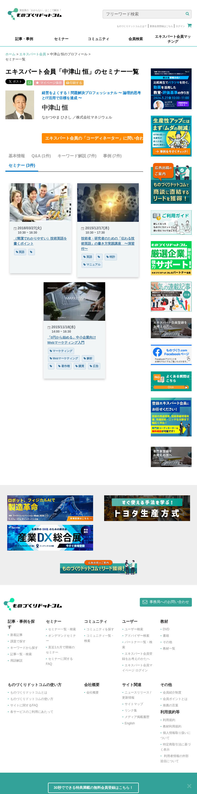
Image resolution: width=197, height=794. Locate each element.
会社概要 (92, 692)
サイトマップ (134, 704)
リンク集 (131, 710)
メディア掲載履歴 (137, 717)
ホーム (10, 54)
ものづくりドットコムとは (28, 692)
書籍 (166, 635)
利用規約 (169, 720)
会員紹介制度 (172, 692)
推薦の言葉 (170, 705)
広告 (94, 366)
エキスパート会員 (32, 54)
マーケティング (61, 350)
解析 (88, 358)
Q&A (41, 156)
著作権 (64, 366)
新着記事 (16, 635)
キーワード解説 (76, 156)
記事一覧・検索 (21, 654)
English (130, 723)
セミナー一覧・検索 (62, 629)
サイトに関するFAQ (24, 705)
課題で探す (18, 641)
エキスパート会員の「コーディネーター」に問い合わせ (94, 138)
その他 (167, 642)
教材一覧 (169, 648)
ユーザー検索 (134, 629)
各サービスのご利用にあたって (31, 712)
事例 (112, 156)
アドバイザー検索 (137, 635)
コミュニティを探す (100, 629)
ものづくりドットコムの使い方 (31, 699)
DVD (166, 629)
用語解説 (16, 660)
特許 (110, 256)
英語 (20, 251)
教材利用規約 (172, 726)
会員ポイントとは (175, 699)
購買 (79, 366)
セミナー (21, 165)
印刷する (74, 83)
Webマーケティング (64, 358)
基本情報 (16, 156)
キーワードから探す (24, 648)
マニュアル (92, 264)
